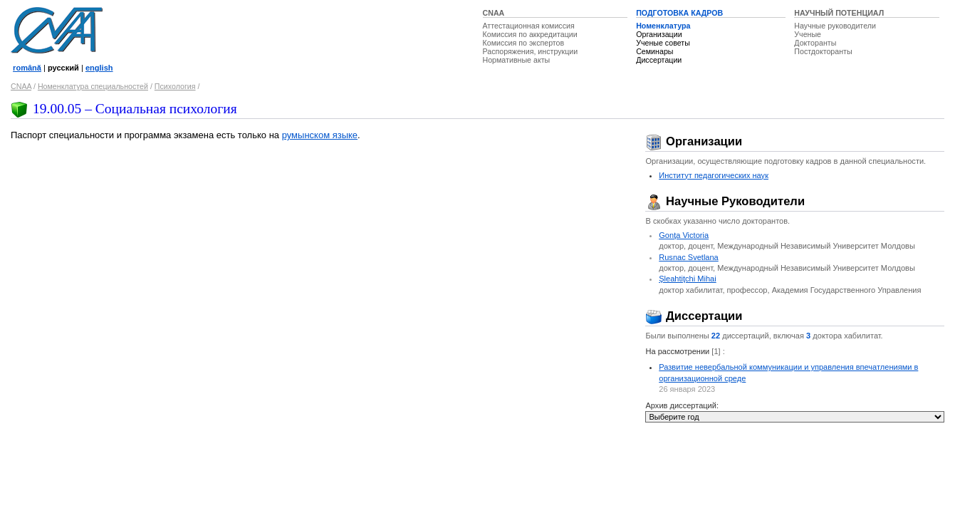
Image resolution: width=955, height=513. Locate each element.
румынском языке (320, 135)
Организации (659, 34)
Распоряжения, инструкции (530, 51)
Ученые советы (663, 42)
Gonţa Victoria (684, 235)
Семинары (654, 51)
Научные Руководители (725, 201)
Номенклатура (663, 25)
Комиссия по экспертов (524, 42)
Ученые (807, 34)
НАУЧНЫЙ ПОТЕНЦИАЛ (839, 13)
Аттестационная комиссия (529, 25)
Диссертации (659, 60)
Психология (175, 86)
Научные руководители (835, 25)
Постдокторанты (823, 51)
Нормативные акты (516, 60)
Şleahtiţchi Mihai (687, 278)
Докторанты (815, 42)
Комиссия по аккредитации (530, 34)
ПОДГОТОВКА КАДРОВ (679, 13)
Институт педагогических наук (713, 175)
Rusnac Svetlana (689, 257)
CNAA (494, 13)
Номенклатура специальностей (93, 86)
